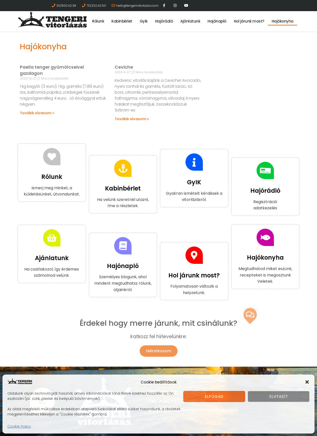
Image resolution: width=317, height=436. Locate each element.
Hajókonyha (282, 21)
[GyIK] (194, 162)
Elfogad (214, 396)
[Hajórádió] (265, 170)
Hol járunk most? (249, 21)
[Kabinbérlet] (123, 168)
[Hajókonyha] (265, 237)
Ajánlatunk (190, 21)
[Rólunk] (51, 156)
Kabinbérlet (121, 21)
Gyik (144, 21)
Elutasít (278, 396)
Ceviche (124, 67)
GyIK (194, 182)
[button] (307, 382)
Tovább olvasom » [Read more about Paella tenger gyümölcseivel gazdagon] (37, 112)
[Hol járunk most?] (194, 255)
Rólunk (98, 21)
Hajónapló (217, 21)
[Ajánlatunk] (51, 237)
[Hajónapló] (123, 245)
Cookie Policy (19, 426)
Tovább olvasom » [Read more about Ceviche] (132, 118)
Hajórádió (164, 21)
